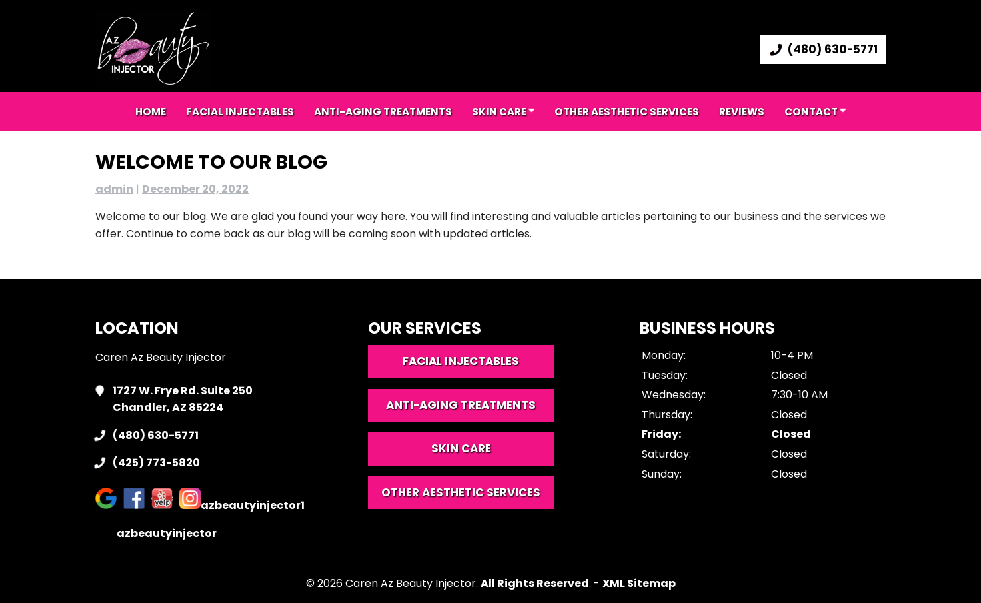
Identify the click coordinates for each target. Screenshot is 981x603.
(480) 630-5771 (823, 49)
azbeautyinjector (156, 533)
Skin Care (503, 112)
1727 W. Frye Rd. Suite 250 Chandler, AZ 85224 (183, 399)
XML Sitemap (639, 583)
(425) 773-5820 (156, 463)
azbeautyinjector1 (242, 505)
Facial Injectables (240, 112)
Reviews (741, 112)
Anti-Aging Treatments (461, 405)
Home (150, 112)
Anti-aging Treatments (383, 112)
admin (114, 189)
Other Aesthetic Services (626, 112)
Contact (815, 112)
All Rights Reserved (535, 583)
